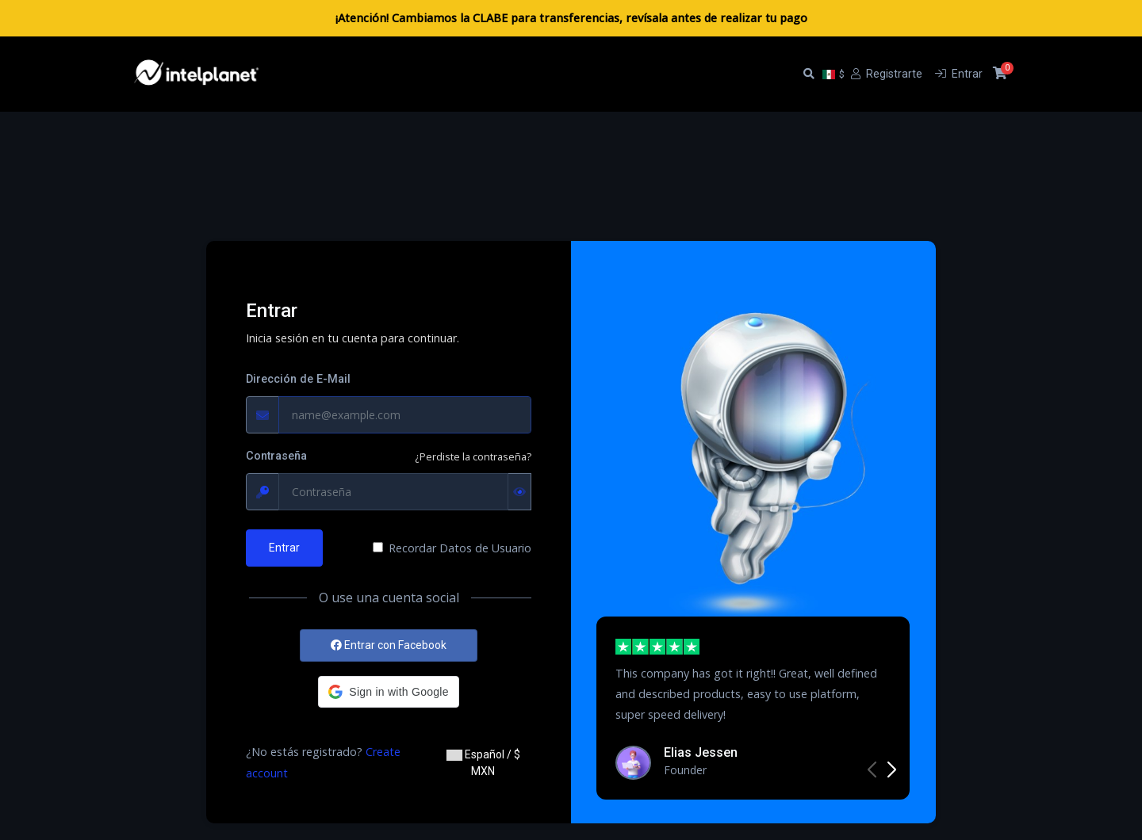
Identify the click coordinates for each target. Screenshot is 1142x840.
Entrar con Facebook (388, 645)
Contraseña (276, 456)
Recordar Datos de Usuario (460, 548)
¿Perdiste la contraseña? (473, 456)
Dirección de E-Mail (298, 379)
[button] (388, 692)
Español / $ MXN (483, 762)
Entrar (284, 547)
